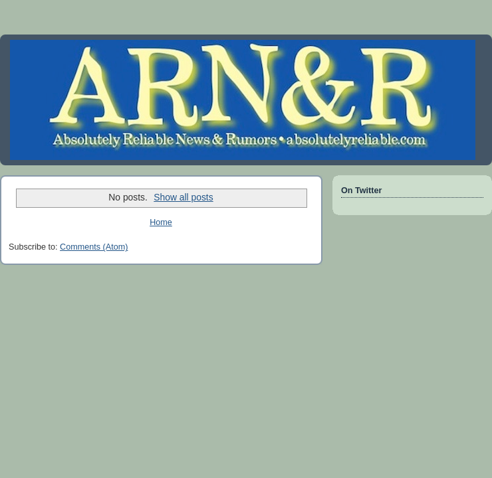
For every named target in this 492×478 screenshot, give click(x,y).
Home (161, 222)
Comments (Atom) (94, 247)
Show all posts (183, 197)
